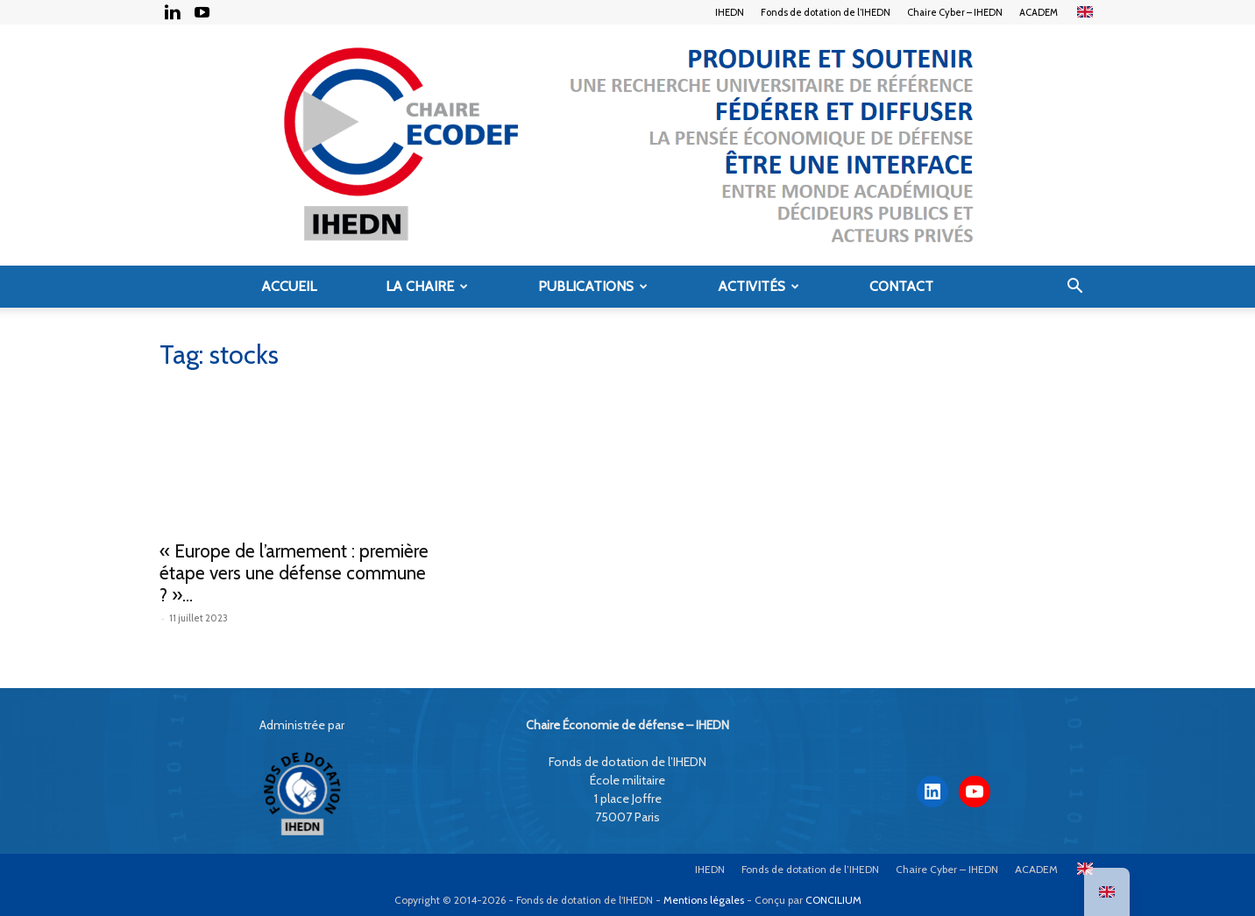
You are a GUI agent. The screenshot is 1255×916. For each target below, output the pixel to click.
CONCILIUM (833, 899)
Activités (758, 286)
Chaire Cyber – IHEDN (955, 12)
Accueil (288, 286)
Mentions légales (703, 899)
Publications (593, 286)
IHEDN (729, 12)
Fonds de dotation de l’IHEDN (825, 12)
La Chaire (427, 286)
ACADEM (1038, 12)
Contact (901, 286)
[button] (1074, 288)
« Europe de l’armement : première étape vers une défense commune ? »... (294, 573)
